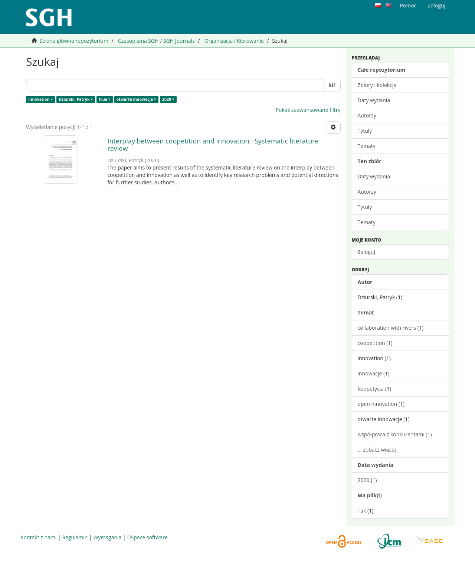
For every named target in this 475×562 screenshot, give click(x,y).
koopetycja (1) (375, 388)
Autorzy (367, 115)
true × (104, 99)
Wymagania (107, 537)
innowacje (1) (374, 373)
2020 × (168, 99)
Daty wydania (374, 100)
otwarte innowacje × (136, 99)
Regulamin (75, 537)
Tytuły (365, 130)
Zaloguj (366, 251)
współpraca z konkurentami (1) (395, 434)
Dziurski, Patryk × (76, 99)
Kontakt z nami (38, 537)
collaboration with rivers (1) (391, 327)
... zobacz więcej (377, 449)
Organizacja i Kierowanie (234, 40)
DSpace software (147, 537)
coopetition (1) (375, 342)
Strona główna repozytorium (73, 40)
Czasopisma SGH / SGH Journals (156, 40)
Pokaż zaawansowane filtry (308, 109)
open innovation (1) (381, 403)
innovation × (40, 99)
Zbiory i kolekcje (377, 84)
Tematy (367, 145)
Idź (331, 84)
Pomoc (408, 5)
